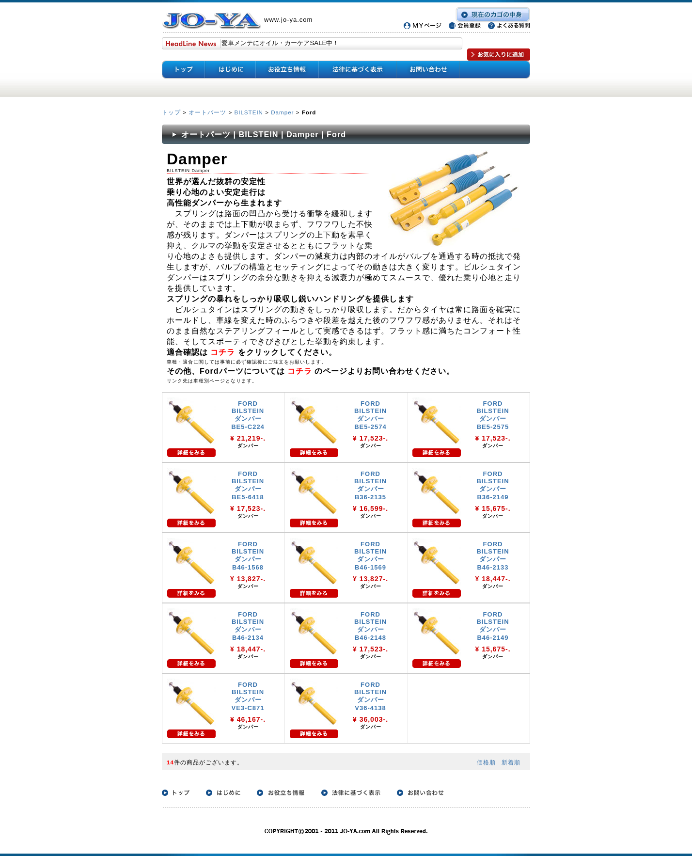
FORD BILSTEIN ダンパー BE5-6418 (248, 485)
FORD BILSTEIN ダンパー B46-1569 (370, 555)
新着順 (511, 762)
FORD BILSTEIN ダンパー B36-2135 (370, 485)
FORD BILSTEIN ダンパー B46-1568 (248, 555)
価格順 (486, 762)
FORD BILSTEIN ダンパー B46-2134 (248, 626)
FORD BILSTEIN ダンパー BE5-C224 (248, 415)
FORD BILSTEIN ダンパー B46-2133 (492, 555)
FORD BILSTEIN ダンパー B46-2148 (370, 626)
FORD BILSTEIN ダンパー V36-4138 (370, 696)
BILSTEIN (248, 112)
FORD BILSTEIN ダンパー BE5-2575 (492, 415)
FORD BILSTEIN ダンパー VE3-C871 (248, 696)
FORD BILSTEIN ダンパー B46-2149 (492, 626)
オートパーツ (207, 112)
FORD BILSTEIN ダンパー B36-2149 (492, 485)
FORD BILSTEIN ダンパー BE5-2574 (370, 415)
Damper (282, 112)
